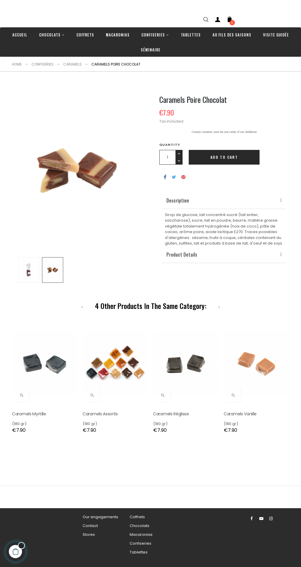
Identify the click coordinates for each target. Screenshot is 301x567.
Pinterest (183, 176)
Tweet (174, 176)
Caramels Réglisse (171, 414)
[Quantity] (167, 157)
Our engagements (100, 517)
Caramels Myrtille (29, 414)
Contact (90, 525)
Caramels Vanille (240, 414)
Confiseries (140, 543)
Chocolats (139, 525)
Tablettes (139, 552)
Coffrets (137, 517)
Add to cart (224, 157)
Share (165, 176)
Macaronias (141, 534)
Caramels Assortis (100, 414)
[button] (177, 200)
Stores (89, 534)
